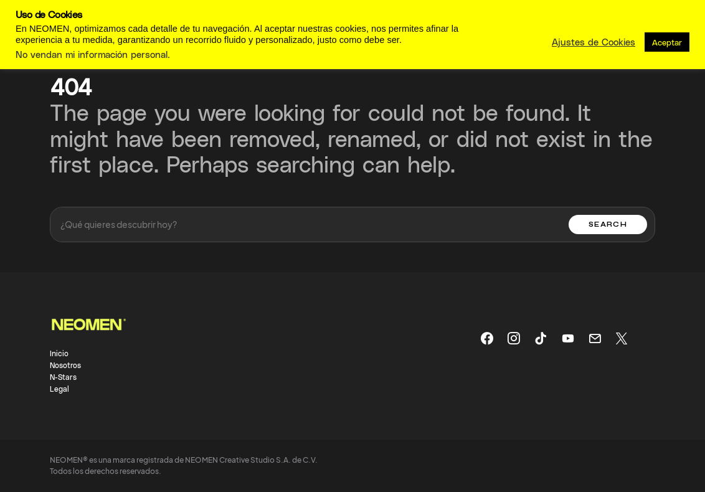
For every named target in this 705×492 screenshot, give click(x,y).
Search (608, 224)
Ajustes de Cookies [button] (593, 41)
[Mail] (595, 338)
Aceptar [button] (667, 42)
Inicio (59, 353)
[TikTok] (540, 338)
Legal (59, 388)
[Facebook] (487, 338)
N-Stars (63, 376)
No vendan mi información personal (92, 54)
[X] (621, 338)
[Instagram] (514, 338)
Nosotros (65, 365)
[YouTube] (568, 338)
